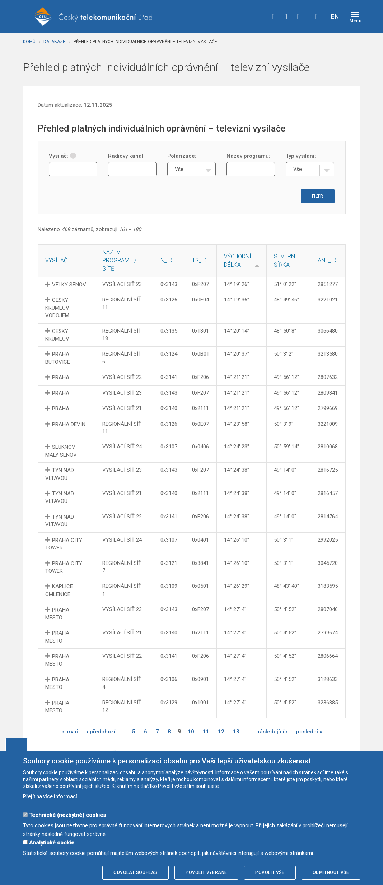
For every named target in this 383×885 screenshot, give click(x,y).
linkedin (298, 16)
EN (335, 16)
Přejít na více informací (50, 796)
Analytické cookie (51, 842)
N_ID (166, 260)
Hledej (316, 16)
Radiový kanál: (126, 156)
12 (221, 731)
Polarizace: (181, 156)
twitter (286, 16)
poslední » (309, 731)
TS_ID (199, 260)
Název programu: (248, 156)
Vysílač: (62, 156)
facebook (273, 16)
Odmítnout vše (331, 872)
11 (206, 731)
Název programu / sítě (119, 260)
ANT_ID (327, 260)
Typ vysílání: (301, 156)
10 (191, 731)
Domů (29, 41)
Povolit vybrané (206, 872)
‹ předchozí (101, 731)
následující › (272, 731)
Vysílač (56, 260)
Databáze (54, 41)
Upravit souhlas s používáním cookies (16, 744)
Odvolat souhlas (135, 872)
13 (236, 731)
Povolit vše (270, 872)
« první (69, 731)
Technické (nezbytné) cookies (67, 815)
